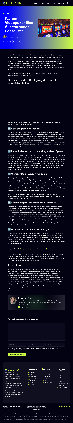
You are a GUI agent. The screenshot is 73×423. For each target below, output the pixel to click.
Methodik (32, 384)
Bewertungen (48, 382)
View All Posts (24, 307)
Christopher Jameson (15, 35)
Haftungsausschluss (64, 378)
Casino (7, 13)
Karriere (32, 382)
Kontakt (32, 374)
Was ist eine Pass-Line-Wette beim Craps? (33, 249)
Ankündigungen (63, 387)
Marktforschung (58, 3)
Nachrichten (46, 3)
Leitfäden (47, 374)
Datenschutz (62, 373)
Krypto (36, 3)
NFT (45, 380)
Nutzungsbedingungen (65, 375)
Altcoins (46, 378)
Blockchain (47, 376)
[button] (67, 3)
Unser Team (33, 376)
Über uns (32, 372)
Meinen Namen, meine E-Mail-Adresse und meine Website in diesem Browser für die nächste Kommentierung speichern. (34, 349)
